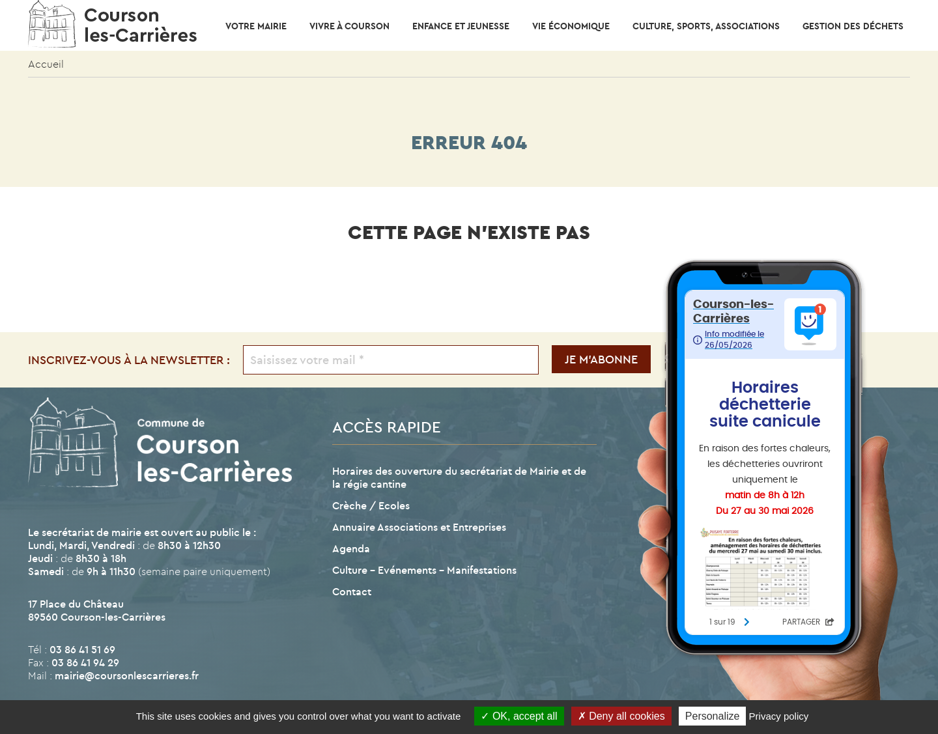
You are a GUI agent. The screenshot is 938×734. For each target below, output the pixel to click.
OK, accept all (519, 716)
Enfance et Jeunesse (460, 26)
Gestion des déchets (853, 26)
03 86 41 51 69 (82, 649)
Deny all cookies (621, 716)
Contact (351, 591)
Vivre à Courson (349, 26)
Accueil (46, 63)
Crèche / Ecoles (371, 505)
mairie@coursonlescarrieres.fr (127, 675)
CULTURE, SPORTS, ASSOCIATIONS (706, 26)
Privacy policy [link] (779, 716)
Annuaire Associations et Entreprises (419, 526)
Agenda (351, 548)
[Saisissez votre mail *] (391, 359)
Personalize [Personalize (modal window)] (712, 716)
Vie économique (571, 26)
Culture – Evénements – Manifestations (424, 569)
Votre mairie (256, 26)
